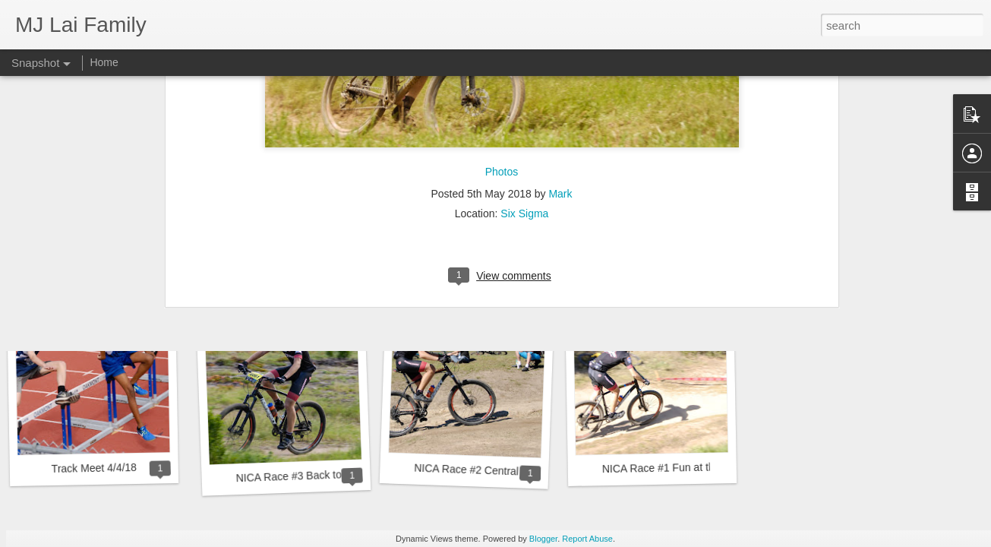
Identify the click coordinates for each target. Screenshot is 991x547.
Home (104, 62)
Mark (560, 82)
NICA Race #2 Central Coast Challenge (507, 471)
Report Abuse (587, 538)
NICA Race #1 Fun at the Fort (672, 467)
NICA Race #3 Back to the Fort (308, 476)
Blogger (543, 538)
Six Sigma (524, 102)
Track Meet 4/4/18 (94, 468)
